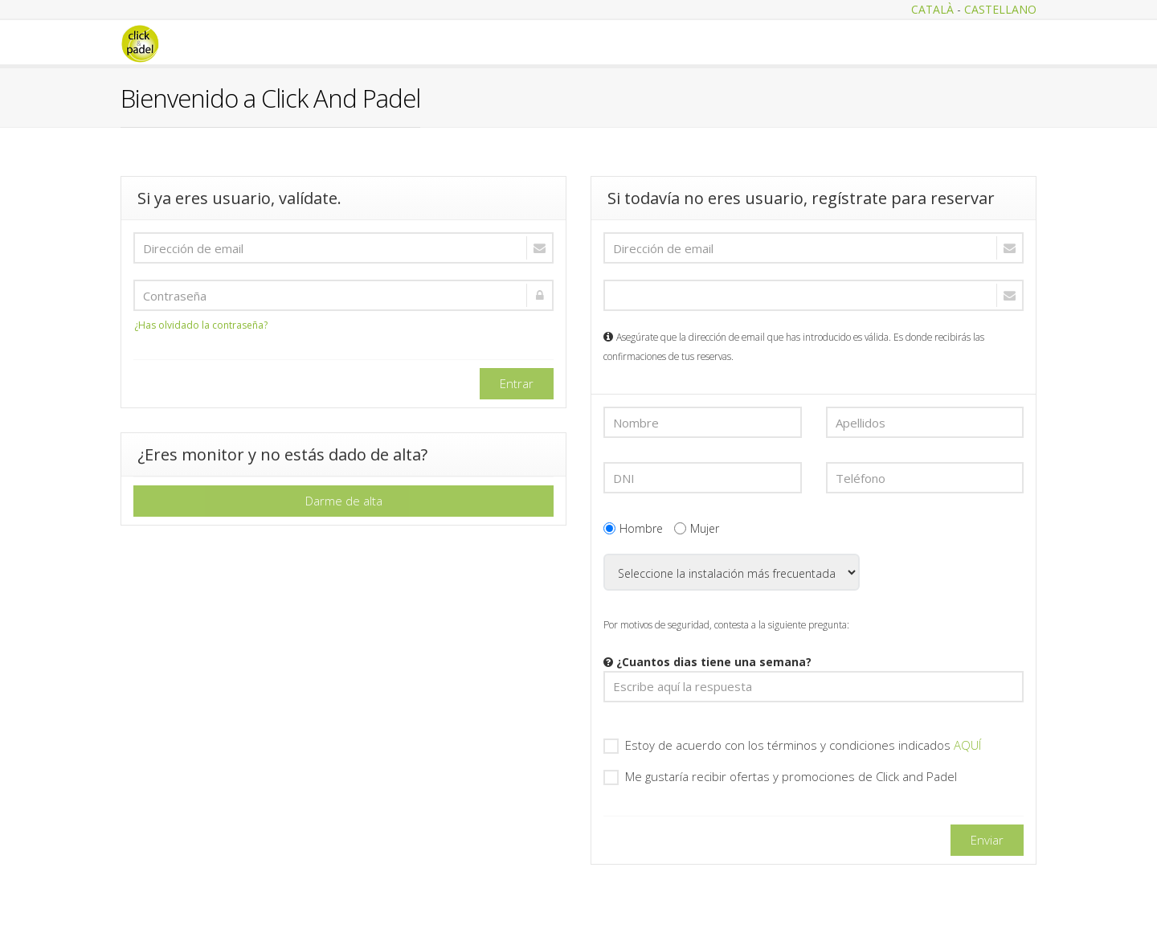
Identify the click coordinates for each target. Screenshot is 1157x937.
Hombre (633, 528)
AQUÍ (967, 745)
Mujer (696, 528)
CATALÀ (932, 9)
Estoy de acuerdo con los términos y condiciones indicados (792, 745)
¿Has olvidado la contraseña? (201, 325)
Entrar (517, 383)
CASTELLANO (1000, 9)
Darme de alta (343, 501)
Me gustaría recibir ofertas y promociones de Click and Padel (780, 776)
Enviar (987, 840)
